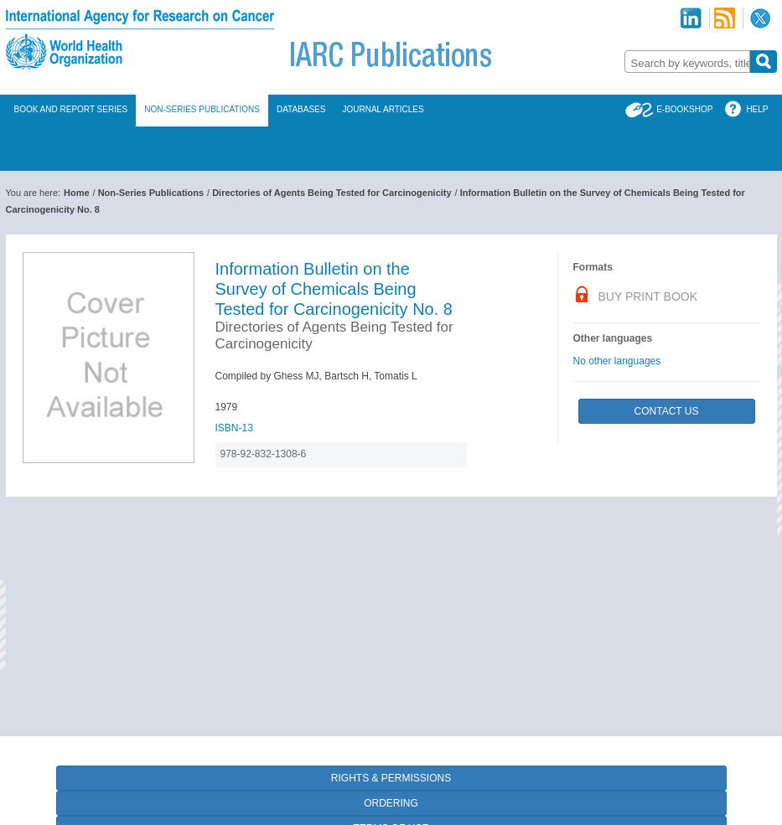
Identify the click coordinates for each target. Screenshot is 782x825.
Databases (301, 109)
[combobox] (687, 61)
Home (77, 193)
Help (757, 109)
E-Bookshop (684, 109)
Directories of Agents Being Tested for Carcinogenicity (331, 193)
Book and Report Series (71, 109)
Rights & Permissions (391, 778)
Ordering (391, 803)
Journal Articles (382, 109)
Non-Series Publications (202, 109)
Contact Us (666, 411)
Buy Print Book (648, 296)
